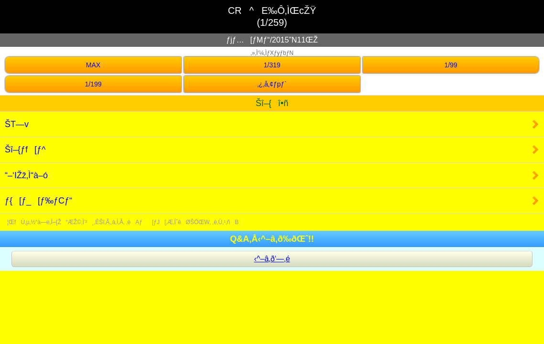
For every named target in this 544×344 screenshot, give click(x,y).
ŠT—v (17, 124)
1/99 (450, 65)
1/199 (93, 84)
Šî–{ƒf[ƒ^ (25, 149)
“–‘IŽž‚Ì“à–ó (26, 175)
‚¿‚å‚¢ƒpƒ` (271, 84)
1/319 (271, 65)
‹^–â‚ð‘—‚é (272, 259)
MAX (93, 65)
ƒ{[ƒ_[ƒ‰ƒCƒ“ (38, 200)
